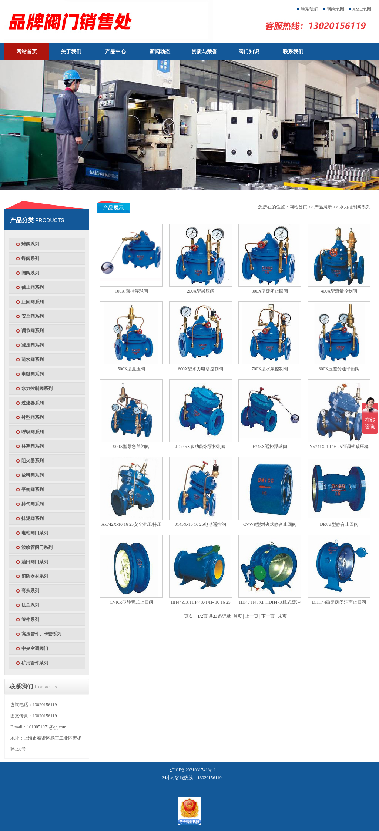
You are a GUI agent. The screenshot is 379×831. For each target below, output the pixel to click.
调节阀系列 (32, 330)
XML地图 (361, 9)
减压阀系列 (32, 345)
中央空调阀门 (34, 648)
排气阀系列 (32, 504)
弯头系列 (30, 590)
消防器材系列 (34, 576)
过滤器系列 (32, 403)
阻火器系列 (32, 460)
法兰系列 (30, 605)
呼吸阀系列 (32, 431)
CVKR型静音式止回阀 (131, 602)
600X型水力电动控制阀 (201, 368)
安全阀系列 (32, 316)
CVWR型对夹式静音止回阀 (269, 524)
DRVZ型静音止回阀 (339, 524)
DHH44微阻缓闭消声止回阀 (339, 602)
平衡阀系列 (32, 489)
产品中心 (115, 51)
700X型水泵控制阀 (270, 368)
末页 (282, 616)
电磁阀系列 (32, 374)
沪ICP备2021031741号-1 (193, 769)
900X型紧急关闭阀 (131, 446)
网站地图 (335, 9)
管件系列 (30, 619)
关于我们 (71, 51)
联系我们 (309, 9)
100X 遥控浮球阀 (131, 291)
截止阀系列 (32, 287)
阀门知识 (248, 51)
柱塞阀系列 (32, 446)
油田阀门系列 (34, 561)
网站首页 (26, 51)
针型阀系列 (32, 417)
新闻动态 (160, 51)
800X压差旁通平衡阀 (339, 368)
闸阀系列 (30, 273)
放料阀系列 (32, 475)
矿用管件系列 (34, 662)
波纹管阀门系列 (37, 547)
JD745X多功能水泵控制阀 (200, 446)
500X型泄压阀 (131, 368)
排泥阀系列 (32, 518)
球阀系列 (30, 244)
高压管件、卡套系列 (41, 634)
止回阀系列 (32, 301)
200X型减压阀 (201, 291)
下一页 (268, 616)
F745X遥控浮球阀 (269, 446)
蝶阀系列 (30, 258)
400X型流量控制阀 (339, 291)
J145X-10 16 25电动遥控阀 (200, 524)
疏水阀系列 (32, 359)
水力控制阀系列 (37, 388)
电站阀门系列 (34, 532)
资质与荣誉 (204, 51)
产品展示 (323, 207)
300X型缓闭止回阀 (270, 291)
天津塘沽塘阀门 (114, 21)
